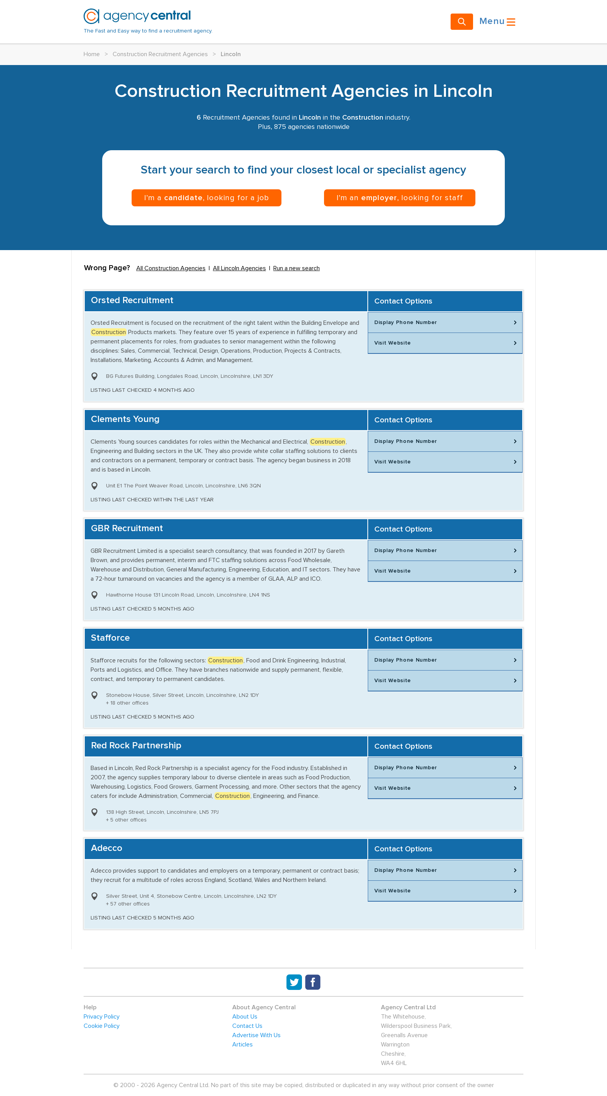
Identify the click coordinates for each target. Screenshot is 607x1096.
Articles (242, 1044)
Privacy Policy (102, 1017)
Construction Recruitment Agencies (160, 54)
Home (92, 54)
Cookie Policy (102, 1026)
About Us (244, 1017)
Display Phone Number (446, 322)
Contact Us (247, 1026)
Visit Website (446, 343)
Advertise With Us (256, 1035)
